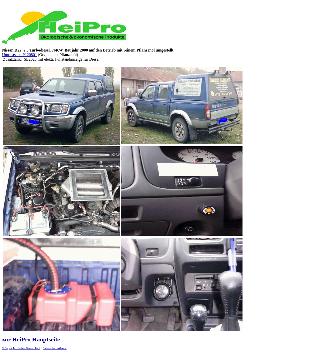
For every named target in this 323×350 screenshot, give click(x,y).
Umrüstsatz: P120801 (19, 55)
